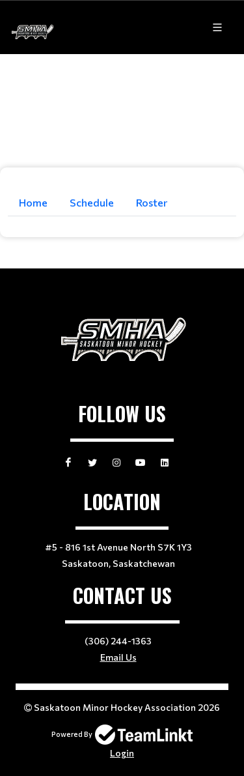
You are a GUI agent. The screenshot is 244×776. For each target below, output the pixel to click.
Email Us (118, 657)
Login (122, 752)
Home (33, 202)
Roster (151, 202)
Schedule (92, 202)
